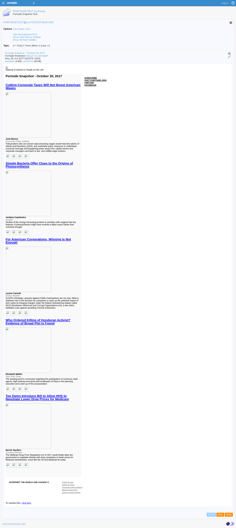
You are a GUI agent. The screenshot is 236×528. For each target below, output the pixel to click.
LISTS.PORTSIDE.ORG (14, 524)
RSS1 (220, 514)
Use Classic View (21, 29)
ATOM (211, 514)
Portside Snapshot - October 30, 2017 (25, 53)
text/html (28, 61)
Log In (224, 3)
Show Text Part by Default (27, 37)
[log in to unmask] (37, 55)
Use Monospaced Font (25, 34)
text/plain (10, 61)
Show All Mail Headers (24, 40)
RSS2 (229, 514)
